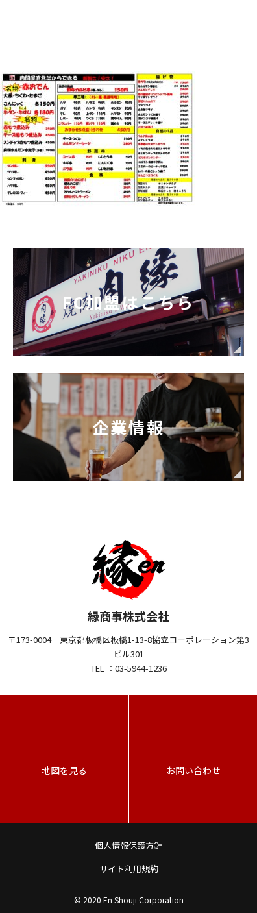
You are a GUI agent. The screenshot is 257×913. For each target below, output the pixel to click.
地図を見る (64, 770)
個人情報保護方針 (128, 845)
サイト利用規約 (128, 868)
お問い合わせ (193, 770)
